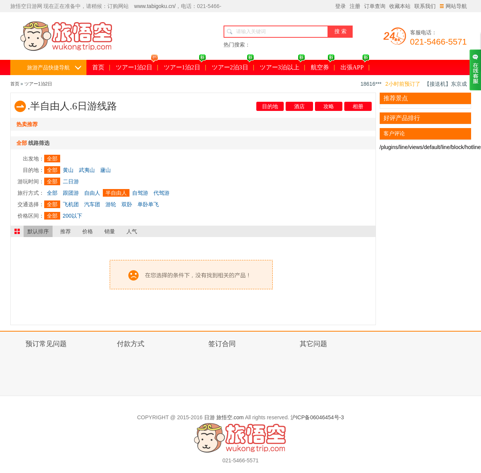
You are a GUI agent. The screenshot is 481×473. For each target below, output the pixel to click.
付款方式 (130, 344)
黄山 (68, 170)
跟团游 (71, 193)
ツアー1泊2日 (137, 65)
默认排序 (38, 231)
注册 (355, 6)
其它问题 (313, 344)
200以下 (72, 216)
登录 (340, 6)
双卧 (126, 204)
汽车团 (92, 204)
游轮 (110, 204)
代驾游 (161, 193)
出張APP (354, 65)
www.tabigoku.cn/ (155, 6)
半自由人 (116, 193)
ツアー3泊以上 (282, 65)
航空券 (323, 65)
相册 (358, 106)
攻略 (328, 106)
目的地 (270, 106)
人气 (131, 231)
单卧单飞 (148, 204)
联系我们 (425, 6)
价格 (87, 231)
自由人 (92, 193)
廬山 (105, 170)
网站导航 (453, 6)
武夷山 (87, 170)
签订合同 (222, 344)
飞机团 (71, 204)
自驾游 (140, 193)
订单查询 (374, 6)
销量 (109, 231)
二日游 (71, 181)
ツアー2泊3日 (233, 65)
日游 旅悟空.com (224, 417)
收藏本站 (400, 6)
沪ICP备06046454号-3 (317, 417)
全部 (52, 159)
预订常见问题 (46, 344)
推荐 (65, 231)
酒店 (299, 106)
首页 (98, 67)
